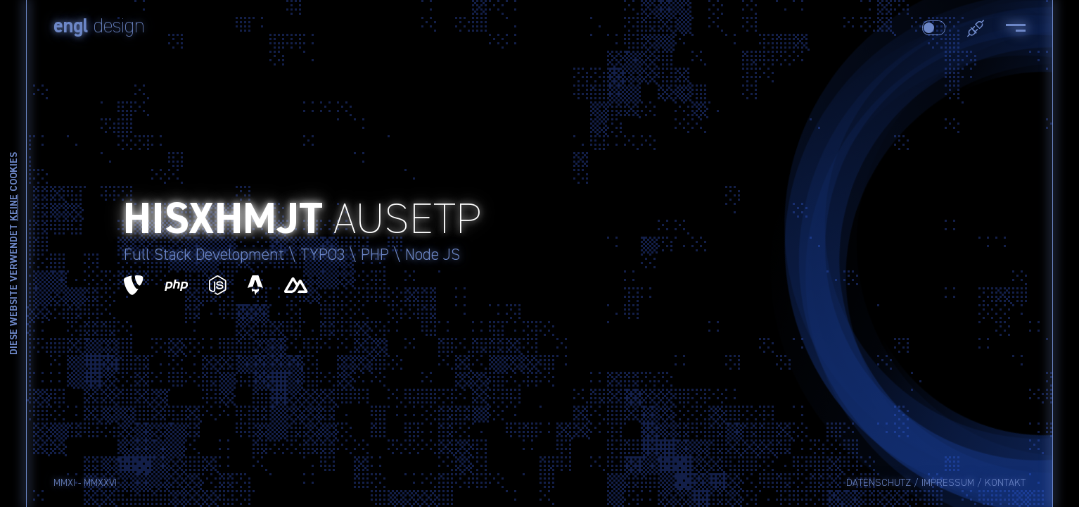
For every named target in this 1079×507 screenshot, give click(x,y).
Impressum (947, 483)
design (99, 27)
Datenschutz (878, 483)
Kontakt (1005, 483)
